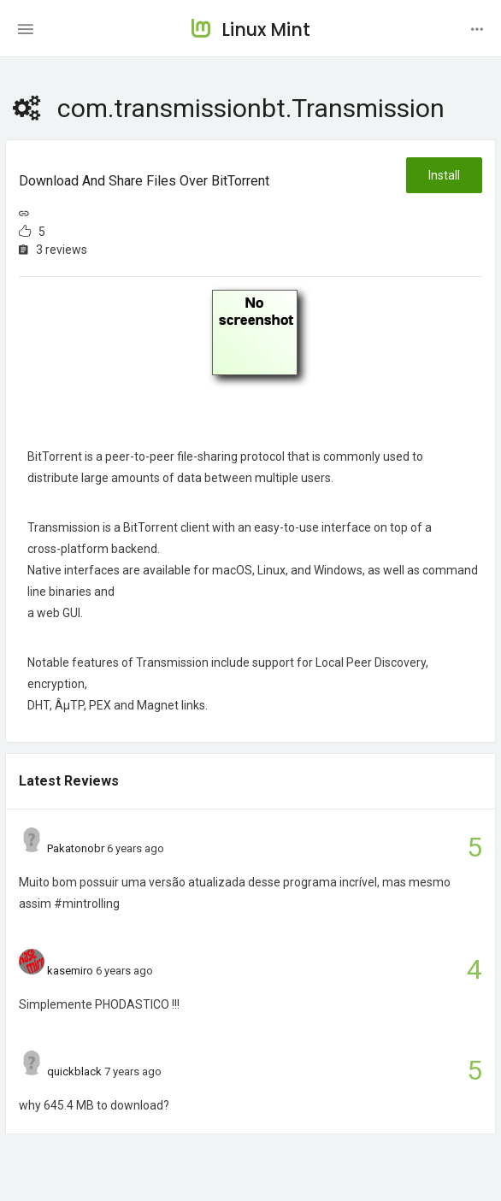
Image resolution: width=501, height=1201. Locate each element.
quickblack (74, 1071)
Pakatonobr (75, 848)
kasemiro (70, 970)
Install (444, 175)
